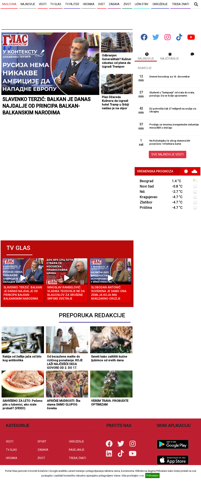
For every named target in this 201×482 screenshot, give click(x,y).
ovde (141, 475)
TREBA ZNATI (77, 458)
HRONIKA (11, 458)
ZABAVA (42, 449)
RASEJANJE (76, 449)
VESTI (9, 441)
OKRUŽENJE (76, 441)
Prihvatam (152, 475)
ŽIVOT (41, 458)
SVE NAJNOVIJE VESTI (167, 154)
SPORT (41, 441)
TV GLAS (11, 449)
